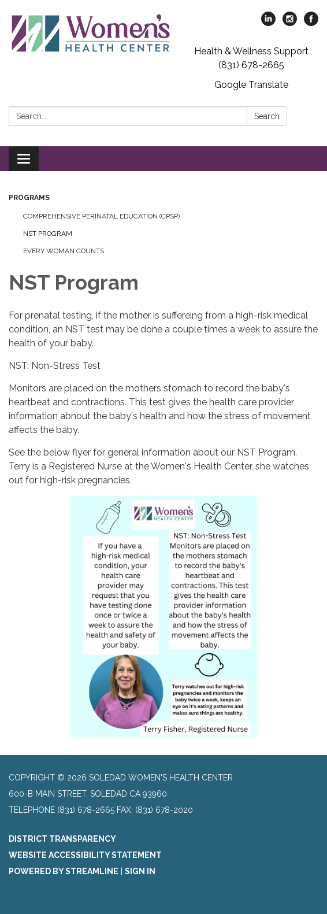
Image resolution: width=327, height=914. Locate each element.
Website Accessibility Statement (85, 855)
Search (267, 116)
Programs (29, 198)
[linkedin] (268, 22)
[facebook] (311, 22)
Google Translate (251, 84)
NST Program (47, 234)
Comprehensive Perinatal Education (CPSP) (101, 216)
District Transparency (62, 838)
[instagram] (290, 22)
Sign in (140, 871)
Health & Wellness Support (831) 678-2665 (251, 58)
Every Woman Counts (63, 251)
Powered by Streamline (63, 871)
